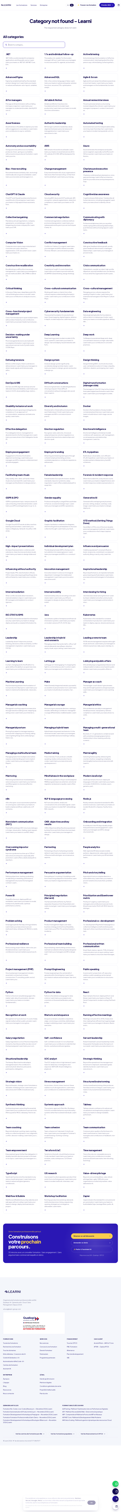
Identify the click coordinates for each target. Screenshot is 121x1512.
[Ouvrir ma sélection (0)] (115, 1506)
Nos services (44, 1343)
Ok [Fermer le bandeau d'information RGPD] (91, 1501)
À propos (6, 1379)
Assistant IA (7, 1369)
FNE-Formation (72, 1347)
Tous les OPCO (72, 1343)
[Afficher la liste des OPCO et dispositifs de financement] (93, 1434)
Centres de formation (10, 1365)
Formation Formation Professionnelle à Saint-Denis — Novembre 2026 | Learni (29, 1417)
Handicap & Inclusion (47, 1379)
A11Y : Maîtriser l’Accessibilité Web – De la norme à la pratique (82, 1412)
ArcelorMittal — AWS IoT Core (103, 1343)
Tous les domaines (9, 1350)
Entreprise (43, 5)
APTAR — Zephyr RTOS (101, 1347)
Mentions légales (46, 1382)
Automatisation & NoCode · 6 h (13, 1361)
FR (68, 5)
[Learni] (6, 5)
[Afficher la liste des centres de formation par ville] (30, 1434)
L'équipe (6, 1382)
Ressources (7, 1390)
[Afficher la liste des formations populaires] (63, 1434)
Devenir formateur (46, 1350)
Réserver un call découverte (92, 1236)
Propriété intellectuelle (47, 1390)
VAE (68, 1358)
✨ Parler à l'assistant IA (82, 1249)
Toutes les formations (10, 1343)
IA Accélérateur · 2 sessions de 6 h (14, 1354)
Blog (4, 1386)
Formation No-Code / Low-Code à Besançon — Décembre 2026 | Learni (27, 1409)
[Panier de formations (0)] (118, 5)
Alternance (70, 1350)
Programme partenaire (47, 1358)
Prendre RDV (107, 5)
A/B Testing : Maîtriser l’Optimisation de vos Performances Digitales (85, 1409)
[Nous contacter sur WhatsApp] (115, 1484)
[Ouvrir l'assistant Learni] (115, 1499)
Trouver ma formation (86, 5)
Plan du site (44, 1393)
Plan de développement (75, 1354)
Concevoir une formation (48, 1347)
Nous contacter (8, 1393)
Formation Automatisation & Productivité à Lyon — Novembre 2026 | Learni (28, 1412)
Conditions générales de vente (50, 1386)
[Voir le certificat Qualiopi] (34, 1323)
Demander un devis (92, 1243)
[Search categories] (35, 44)
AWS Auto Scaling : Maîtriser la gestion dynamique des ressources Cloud (86, 1420)
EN (72, 5)
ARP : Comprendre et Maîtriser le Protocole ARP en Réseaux (82, 1414)
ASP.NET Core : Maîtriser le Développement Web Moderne (81, 1417)
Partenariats (44, 1354)
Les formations (21, 5)
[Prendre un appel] (115, 1491)
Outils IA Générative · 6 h (11, 1358)
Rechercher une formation (12, 1347)
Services (34, 5)
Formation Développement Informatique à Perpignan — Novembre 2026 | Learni (30, 1414)
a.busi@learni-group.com (12, 1309)
